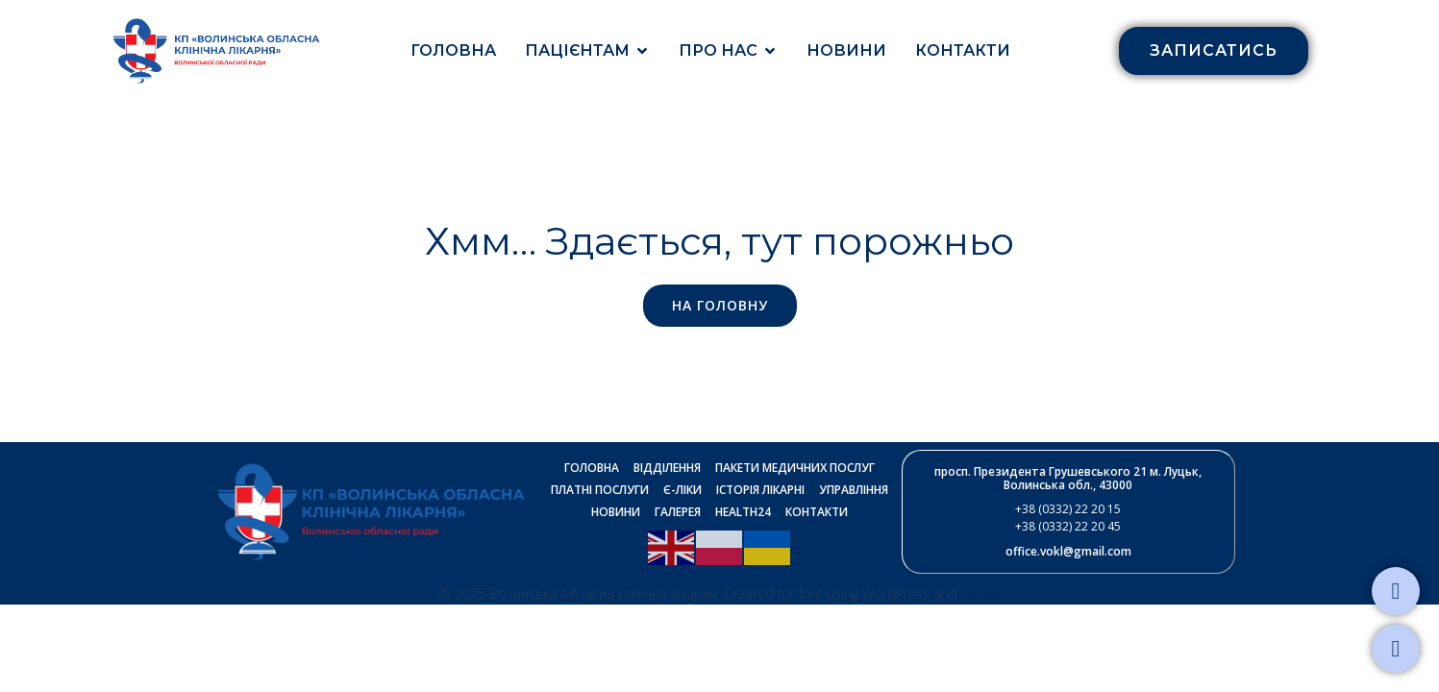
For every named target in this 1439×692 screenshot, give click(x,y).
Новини (846, 50)
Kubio (981, 593)
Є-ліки (682, 490)
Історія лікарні (760, 490)
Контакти (962, 50)
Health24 (743, 512)
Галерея (678, 512)
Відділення (667, 467)
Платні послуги (600, 490)
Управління (853, 490)
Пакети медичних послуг (795, 467)
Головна (453, 50)
